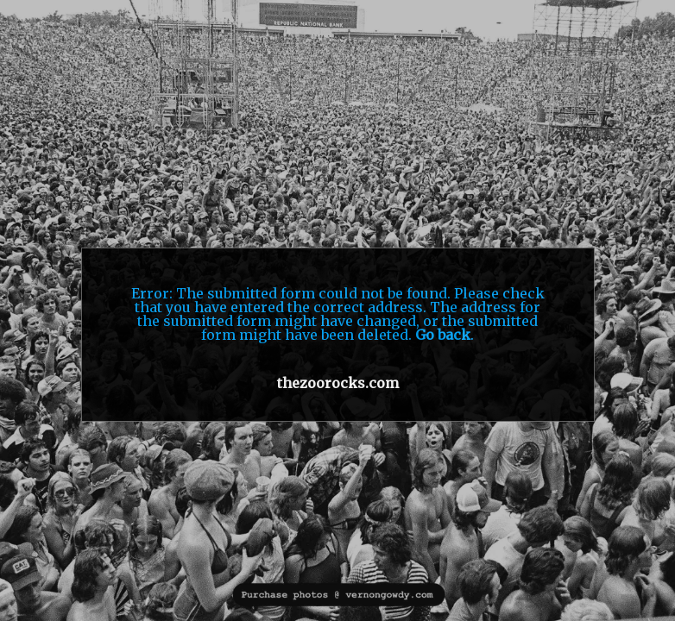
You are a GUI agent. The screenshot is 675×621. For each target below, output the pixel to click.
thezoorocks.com (338, 383)
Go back (442, 334)
